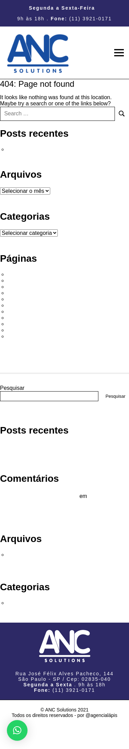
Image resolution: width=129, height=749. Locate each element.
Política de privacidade (37, 330)
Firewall (18, 311)
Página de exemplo (32, 324)
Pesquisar (12, 388)
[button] (17, 730)
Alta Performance (30, 280)
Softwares (21, 336)
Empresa (20, 299)
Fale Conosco (26, 305)
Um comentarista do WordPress (39, 496)
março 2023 (24, 555)
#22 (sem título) (28, 274)
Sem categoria (27, 603)
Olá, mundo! (24, 149)
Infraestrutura (25, 318)
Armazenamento (29, 287)
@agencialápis (101, 715)
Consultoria (23, 293)
